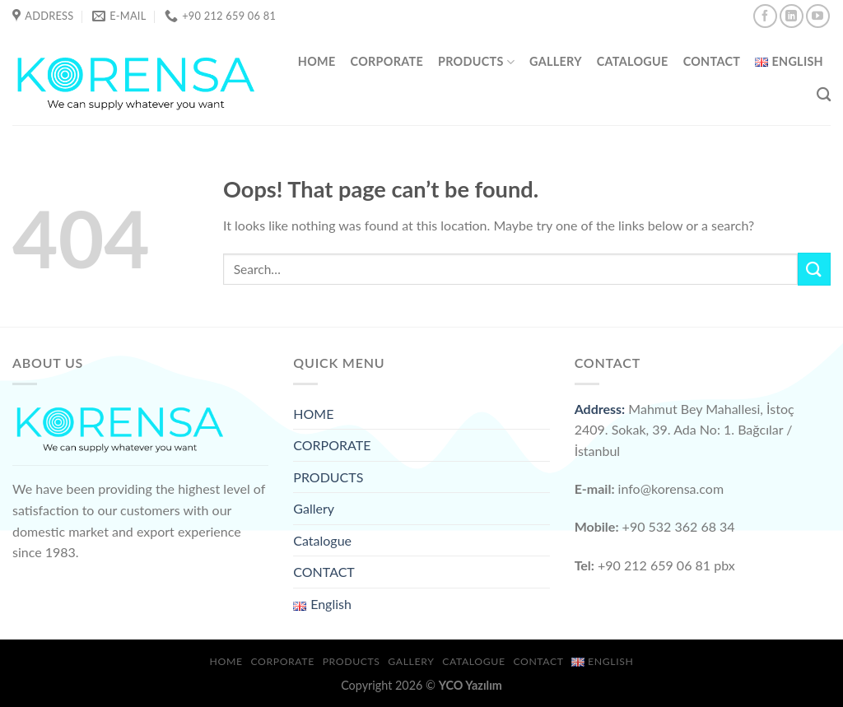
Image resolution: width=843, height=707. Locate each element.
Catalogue (632, 61)
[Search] (824, 95)
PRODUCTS (476, 62)
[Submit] (814, 269)
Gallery (555, 61)
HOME (317, 61)
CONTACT (712, 61)
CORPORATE (387, 61)
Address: (600, 408)
